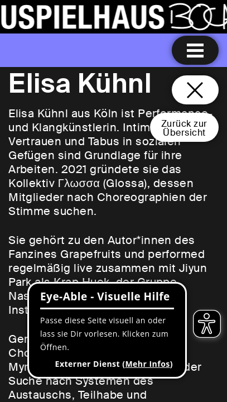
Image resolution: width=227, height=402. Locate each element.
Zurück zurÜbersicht (184, 128)
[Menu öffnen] (195, 50)
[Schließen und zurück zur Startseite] (195, 89)
